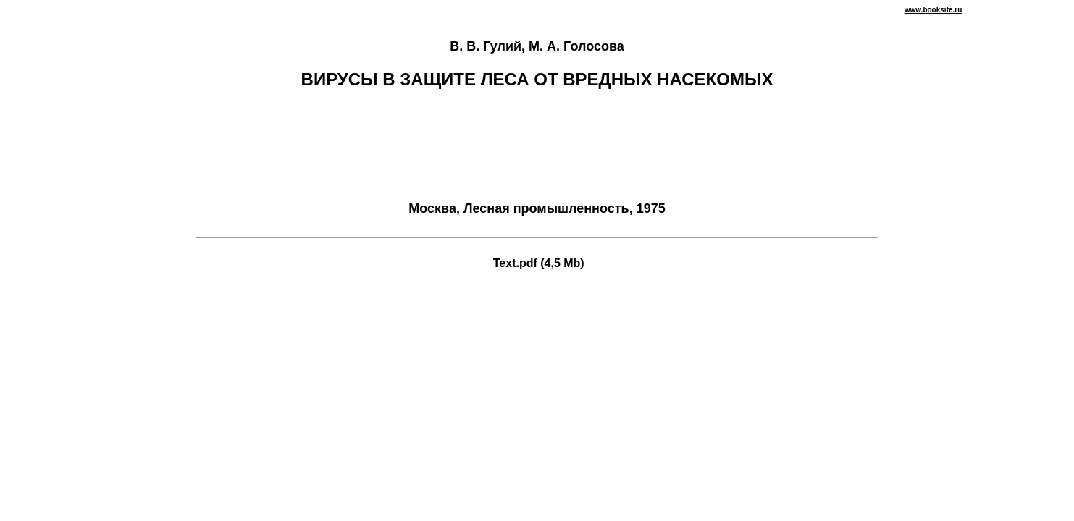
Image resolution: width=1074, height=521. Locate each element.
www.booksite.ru (933, 10)
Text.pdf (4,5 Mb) (537, 263)
